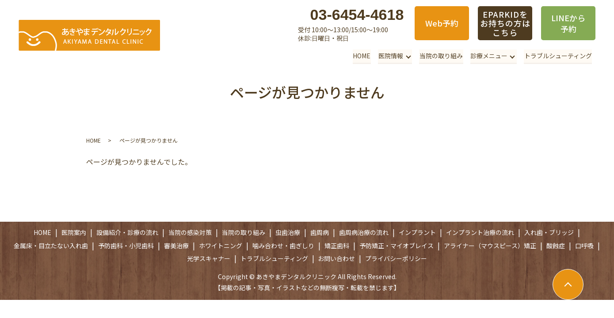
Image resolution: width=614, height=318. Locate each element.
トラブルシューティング (558, 55)
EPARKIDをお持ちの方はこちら (505, 23)
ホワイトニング (220, 245)
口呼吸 (584, 245)
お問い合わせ (336, 258)
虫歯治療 (287, 232)
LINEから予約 (568, 23)
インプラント (417, 232)
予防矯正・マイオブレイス (396, 245)
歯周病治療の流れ (364, 232)
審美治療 (176, 245)
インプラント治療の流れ (480, 232)
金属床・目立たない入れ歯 (51, 245)
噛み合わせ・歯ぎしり (283, 245)
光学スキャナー (208, 258)
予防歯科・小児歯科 (126, 245)
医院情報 (391, 55)
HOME (363, 55)
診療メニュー (489, 55)
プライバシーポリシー (396, 258)
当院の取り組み (442, 55)
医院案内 (73, 232)
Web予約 (441, 23)
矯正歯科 (336, 245)
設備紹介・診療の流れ (127, 232)
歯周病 (319, 232)
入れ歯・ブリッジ (549, 232)
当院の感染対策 (190, 232)
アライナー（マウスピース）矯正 (490, 245)
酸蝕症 (555, 245)
